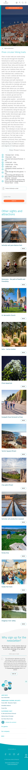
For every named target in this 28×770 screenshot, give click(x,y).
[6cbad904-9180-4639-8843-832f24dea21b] (14, 654)
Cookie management (12, 764)
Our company (5, 731)
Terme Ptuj (4, 708)
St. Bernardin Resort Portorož (8, 713)
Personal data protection (13, 668)
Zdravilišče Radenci (6, 705)
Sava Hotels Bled (5, 697)
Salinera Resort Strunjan (7, 716)
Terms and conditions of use (12, 762)
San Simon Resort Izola (7, 718)
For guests (4, 726)
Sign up (14, 673)
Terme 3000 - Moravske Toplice (9, 703)
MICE (2, 736)
